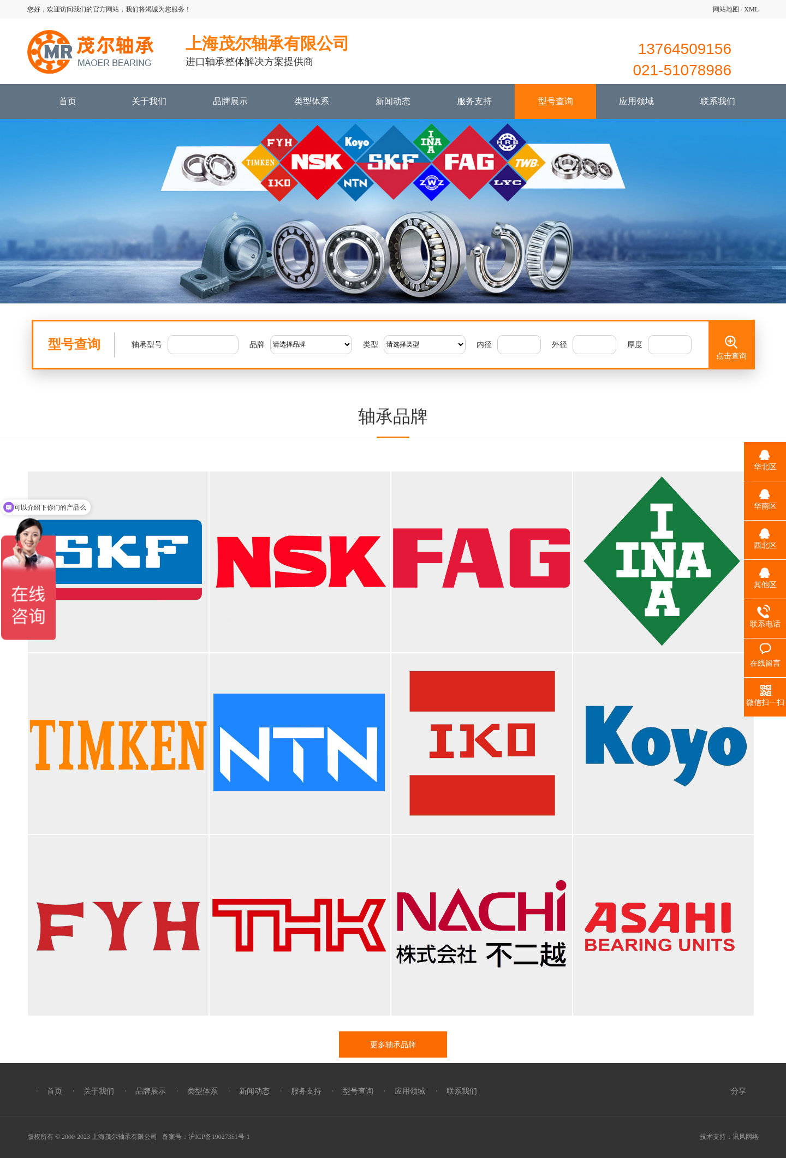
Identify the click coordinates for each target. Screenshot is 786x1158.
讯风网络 (746, 1137)
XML (751, 9)
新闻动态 (393, 101)
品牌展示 (230, 101)
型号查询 (555, 101)
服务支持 (474, 101)
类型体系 (311, 101)
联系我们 (717, 101)
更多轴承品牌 (393, 1044)
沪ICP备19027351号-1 (219, 1137)
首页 (67, 101)
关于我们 (149, 101)
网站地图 (726, 9)
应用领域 (636, 101)
